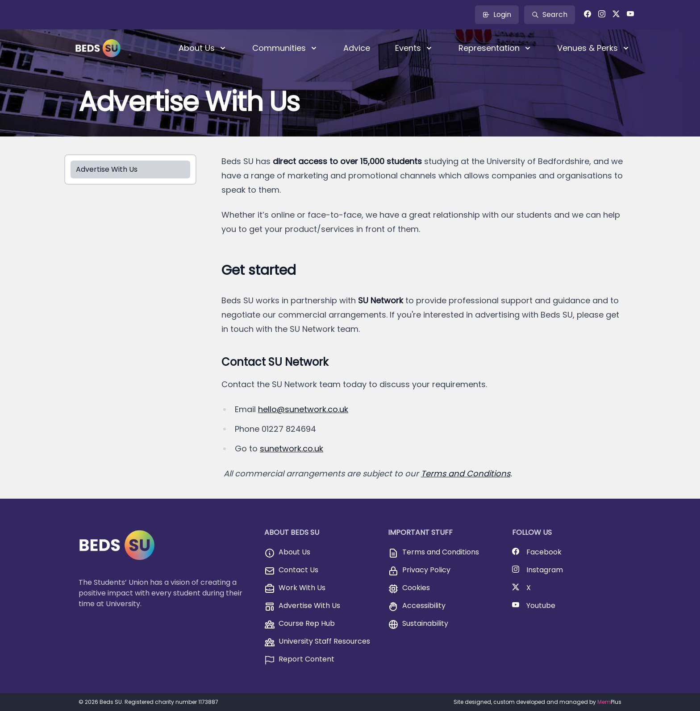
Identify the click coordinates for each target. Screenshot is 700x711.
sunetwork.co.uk (291, 448)
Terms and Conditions (465, 473)
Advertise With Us (107, 169)
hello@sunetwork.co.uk (303, 409)
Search (549, 14)
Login (497, 14)
